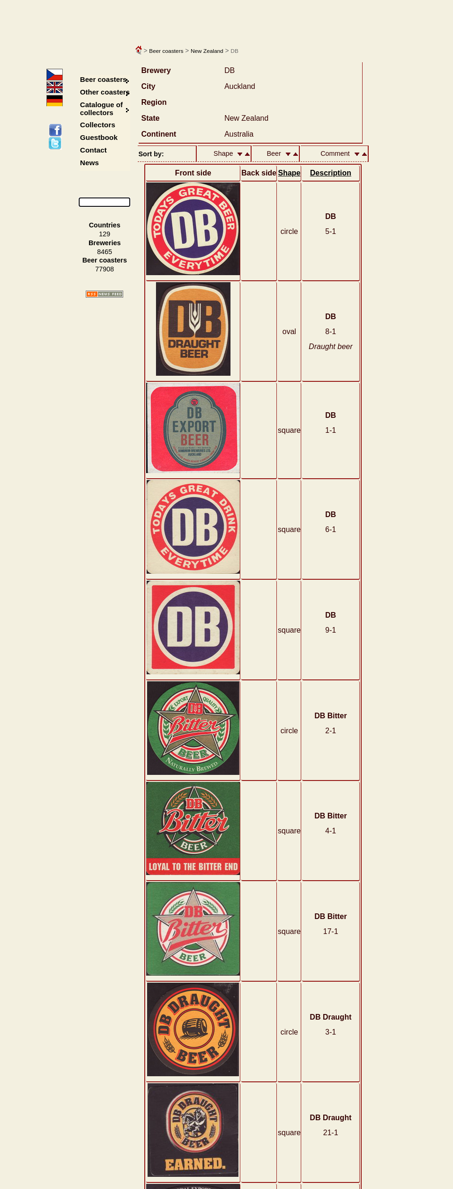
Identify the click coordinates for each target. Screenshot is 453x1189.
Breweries (105, 243)
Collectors (97, 125)
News (89, 163)
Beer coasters (166, 51)
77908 (104, 269)
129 (104, 234)
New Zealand (207, 51)
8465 (104, 251)
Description (330, 173)
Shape (289, 173)
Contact (93, 150)
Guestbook (99, 137)
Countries (104, 225)
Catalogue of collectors (101, 109)
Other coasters (106, 92)
